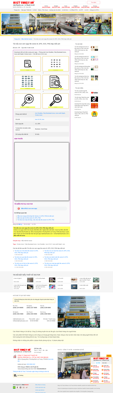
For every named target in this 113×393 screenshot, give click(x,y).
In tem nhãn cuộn (84, 285)
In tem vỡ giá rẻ (17, 278)
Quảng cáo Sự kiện (54, 10)
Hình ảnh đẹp (86, 385)
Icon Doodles (38, 113)
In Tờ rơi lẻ (60, 278)
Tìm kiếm (93, 2)
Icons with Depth (60, 113)
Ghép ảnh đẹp (61, 388)
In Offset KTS (73, 10)
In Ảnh (34, 10)
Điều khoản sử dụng (40, 384)
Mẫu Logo (81, 385)
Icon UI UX (38, 119)
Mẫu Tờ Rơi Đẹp (81, 391)
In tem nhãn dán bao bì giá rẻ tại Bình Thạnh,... (85, 279)
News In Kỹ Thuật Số (70, 385)
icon (64, 244)
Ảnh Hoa (94, 385)
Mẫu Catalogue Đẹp (89, 391)
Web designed (16, 384)
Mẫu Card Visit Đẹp (96, 388)
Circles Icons (38, 115)
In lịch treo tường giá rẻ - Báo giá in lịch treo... (42, 286)
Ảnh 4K (90, 385)
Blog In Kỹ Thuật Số (62, 385)
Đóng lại (109, 355)
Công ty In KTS (94, 10)
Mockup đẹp (73, 388)
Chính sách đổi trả (40, 390)
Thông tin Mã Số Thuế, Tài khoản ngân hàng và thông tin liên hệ (31, 371)
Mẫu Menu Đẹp (74, 391)
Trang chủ (17, 10)
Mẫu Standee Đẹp (88, 388)
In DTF (81, 10)
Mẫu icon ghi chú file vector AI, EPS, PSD (29, 218)
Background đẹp (67, 388)
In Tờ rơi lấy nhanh (40, 278)
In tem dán (60, 285)
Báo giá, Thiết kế (26, 10)
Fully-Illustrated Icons (49, 113)
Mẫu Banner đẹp (67, 391)
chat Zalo (104, 363)
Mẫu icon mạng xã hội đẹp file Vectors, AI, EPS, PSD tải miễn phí (35, 216)
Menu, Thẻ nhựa (42, 10)
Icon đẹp (77, 388)
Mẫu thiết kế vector (27, 39)
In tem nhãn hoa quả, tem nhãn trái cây (20, 286)
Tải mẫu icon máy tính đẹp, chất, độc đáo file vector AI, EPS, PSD (35, 219)
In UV (86, 10)
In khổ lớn (65, 10)
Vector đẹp (77, 385)
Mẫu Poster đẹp (61, 391)
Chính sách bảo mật (40, 387)
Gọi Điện (98, 363)
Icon (43, 119)
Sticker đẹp (81, 388)
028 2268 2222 (31, 364)
